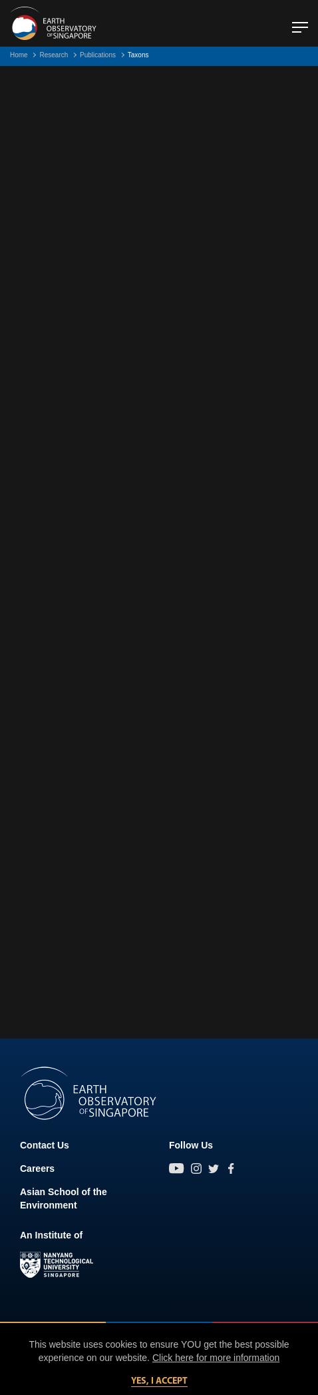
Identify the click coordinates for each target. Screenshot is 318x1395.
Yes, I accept (159, 1381)
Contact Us (44, 1145)
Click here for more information (215, 1357)
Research (53, 55)
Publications (98, 55)
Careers (37, 1168)
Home (19, 55)
